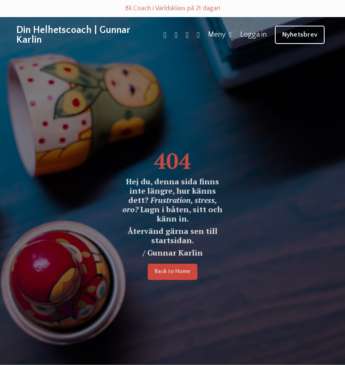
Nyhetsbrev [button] (300, 34)
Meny (220, 35)
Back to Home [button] (172, 272)
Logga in (253, 35)
